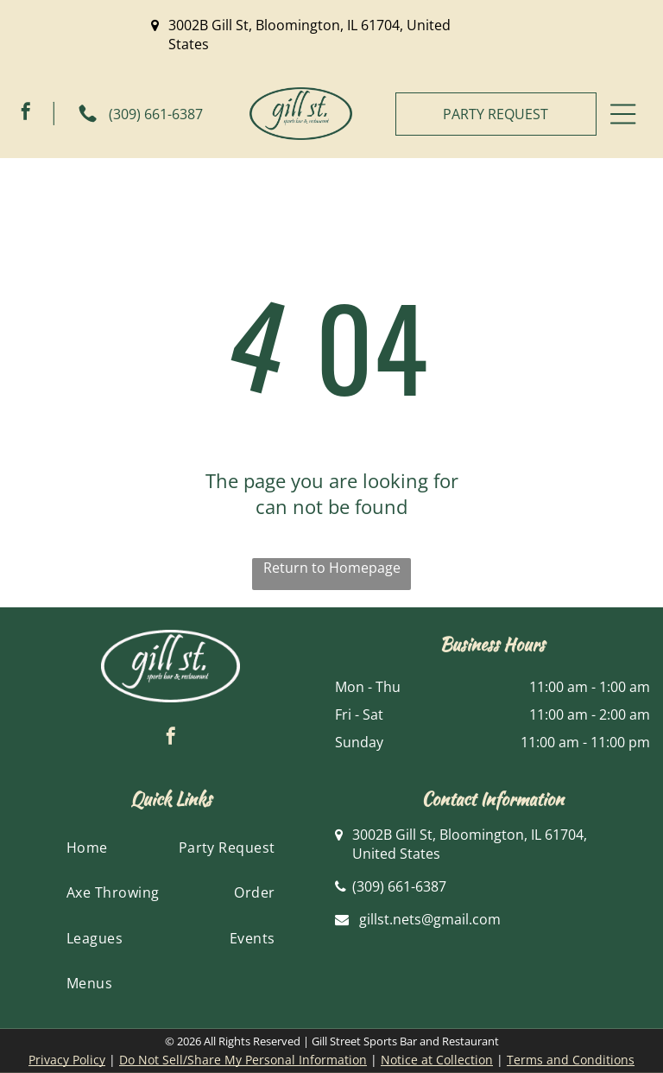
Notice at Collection (437, 1059)
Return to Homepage (332, 567)
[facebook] (26, 113)
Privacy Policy (66, 1059)
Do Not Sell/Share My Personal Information (243, 1059)
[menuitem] (87, 847)
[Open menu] (622, 114)
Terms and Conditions (571, 1059)
